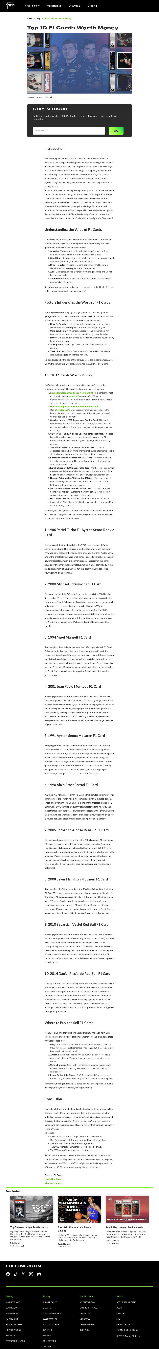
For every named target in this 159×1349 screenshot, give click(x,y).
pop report (12, 1319)
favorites (85, 1313)
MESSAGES (85, 1319)
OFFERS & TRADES (88, 1308)
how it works (13, 1330)
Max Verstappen (53, 1183)
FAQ (118, 1319)
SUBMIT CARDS (50, 1302)
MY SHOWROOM (87, 1302)
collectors (49, 1341)
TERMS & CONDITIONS (127, 1330)
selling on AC (50, 1319)
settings (84, 1330)
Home (29, 18)
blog (119, 1308)
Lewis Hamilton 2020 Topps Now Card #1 (71, 392)
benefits (10, 1336)
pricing (47, 1336)
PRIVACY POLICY (124, 1324)
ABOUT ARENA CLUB (126, 1302)
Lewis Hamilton (53, 1179)
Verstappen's (63, 409)
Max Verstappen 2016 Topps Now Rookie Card (74, 406)
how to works (51, 1324)
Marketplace (13, 1302)
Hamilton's (74, 396)
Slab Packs (12, 1308)
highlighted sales (52, 1313)
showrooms (12, 1313)
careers (120, 1313)
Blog (38, 18)
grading (47, 1308)
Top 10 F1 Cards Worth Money (57, 18)
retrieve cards (14, 1324)
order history (87, 1324)
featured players (15, 1341)
